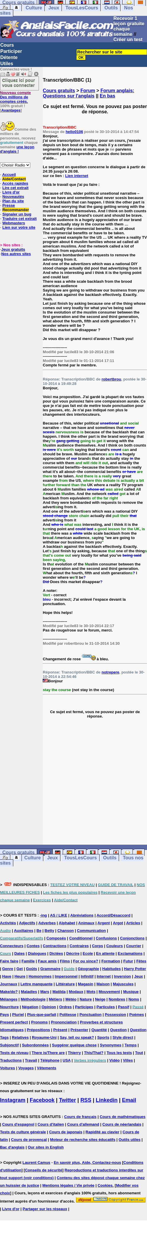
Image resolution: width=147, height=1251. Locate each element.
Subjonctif (9, 1045)
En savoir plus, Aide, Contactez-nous (87, 1162)
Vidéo (114, 1060)
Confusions (106, 938)
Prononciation (64, 1022)
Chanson (65, 930)
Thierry (74, 1052)
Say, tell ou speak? (77, 1037)
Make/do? (9, 991)
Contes (33, 946)
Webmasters (13, 223)
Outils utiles (130, 1139)
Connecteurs (11, 946)
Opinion (49, 1007)
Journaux (8, 984)
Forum (87, 90)
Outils (111, 7)
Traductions (11, 1060)
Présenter (79, 1030)
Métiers (55, 999)
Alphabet (67, 923)
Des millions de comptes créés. (15, 97)
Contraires (79, 946)
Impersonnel (66, 976)
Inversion (122, 976)
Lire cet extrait (15, 188)
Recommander (15, 210)
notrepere (110, 672)
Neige (100, 999)
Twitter (67, 1100)
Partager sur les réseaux (45, 1209)
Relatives (20, 1037)
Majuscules (123, 984)
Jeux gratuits (13, 249)
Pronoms (39, 1022)
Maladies (29, 991)
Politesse (68, 1014)
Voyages (26, 1068)
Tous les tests (119, 1052)
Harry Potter (135, 969)
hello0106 (74, 131)
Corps (97, 946)
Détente (9, 57)
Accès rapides (15, 183)
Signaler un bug (16, 214)
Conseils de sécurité (43, 1170)
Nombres (117, 999)
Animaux (86, 923)
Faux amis (47, 961)
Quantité (99, 1030)
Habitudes (111, 969)
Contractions (54, 946)
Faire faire (9, 961)
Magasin (85, 984)
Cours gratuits (59, 90)
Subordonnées (35, 1045)
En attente (105, 953)
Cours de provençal (29, 1139)
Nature (86, 999)
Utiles (6, 63)
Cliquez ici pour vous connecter (18, 82)
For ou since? (85, 961)
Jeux (53, 7)
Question (118, 1030)
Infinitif (87, 976)
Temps (131, 1045)
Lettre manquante (36, 984)
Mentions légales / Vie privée (68, 1185)
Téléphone (50, 1060)
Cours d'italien (50, 1124)
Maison (103, 984)
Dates (19, 953)
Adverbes (47, 923)
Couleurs (114, 946)
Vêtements (46, 1068)
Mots (91, 991)
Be (39, 930)
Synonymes (110, 1045)
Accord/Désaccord (114, 915)
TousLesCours (81, 7)
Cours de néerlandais (122, 1124)
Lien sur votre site (18, 227)
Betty (49, 930)
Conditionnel (81, 938)
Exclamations (130, 953)
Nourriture (9, 1007)
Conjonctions (132, 938)
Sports (103, 1037)
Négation (30, 1007)
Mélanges (8, 999)
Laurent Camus (36, 1162)
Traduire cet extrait (19, 218)
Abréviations (82, 915)
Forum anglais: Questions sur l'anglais (88, 93)
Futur (128, 961)
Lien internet (76, 176)
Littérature (65, 984)
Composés (56, 938)
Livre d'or (11, 192)
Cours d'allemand (83, 1124)
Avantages (10, 110)
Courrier (133, 946)
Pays (4, 1014)
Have (6, 976)
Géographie (88, 969)
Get (19, 969)
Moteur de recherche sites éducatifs (82, 1139)
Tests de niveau (14, 1052)
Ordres (65, 1007)
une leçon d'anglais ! (17, 149)
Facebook (42, 1100)
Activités (8, 923)
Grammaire (50, 969)
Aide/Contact (14, 179)
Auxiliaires (23, 930)
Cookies (105, 1185)
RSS (85, 1100)
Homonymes (40, 976)
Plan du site (13, 201)
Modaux (76, 991)
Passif (123, 1007)
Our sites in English (46, 1147)
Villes (128, 1060)
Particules (105, 1007)
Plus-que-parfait (41, 1014)
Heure (19, 976)
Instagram (12, 1100)
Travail (31, 1060)
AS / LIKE (58, 915)
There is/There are (48, 1052)
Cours (7, 45)
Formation (110, 961)
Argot (118, 923)
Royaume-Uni (44, 1037)
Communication (91, 930)
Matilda (59, 991)
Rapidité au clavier (102, 1132)
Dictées (56, 953)
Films (65, 961)
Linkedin (107, 1100)
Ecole (88, 953)
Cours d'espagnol (18, 1124)
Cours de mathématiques (122, 1116)
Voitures (7, 1068)
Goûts (31, 969)
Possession (115, 1014)
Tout (139, 1052)
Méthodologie (33, 999)
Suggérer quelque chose (74, 1045)
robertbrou (111, 379)
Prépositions (38, 1030)
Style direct (123, 1037)
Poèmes (136, 1014)
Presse (8, 205)
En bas (107, 95)
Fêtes (141, 961)
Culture (34, 7)
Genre (7, 969)
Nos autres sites (16, 254)
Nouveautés (13, 196)
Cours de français (80, 1116)
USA (67, 1060)
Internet (104, 976)
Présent (60, 1030)
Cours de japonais (65, 1132)
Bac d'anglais (12, 1147)
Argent (104, 923)
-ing (43, 915)
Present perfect (14, 1022)
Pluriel (18, 1014)
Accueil (9, 174)
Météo (71, 999)
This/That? (93, 1052)
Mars (44, 991)
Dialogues (37, 953)
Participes (84, 1007)
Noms (133, 999)
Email (129, 1100)
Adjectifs (27, 923)
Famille (28, 961)
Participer (11, 51)
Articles (133, 923)
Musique (131, 991)
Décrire (73, 953)
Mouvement (109, 991)
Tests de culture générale (23, 1132)
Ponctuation (91, 1014)
